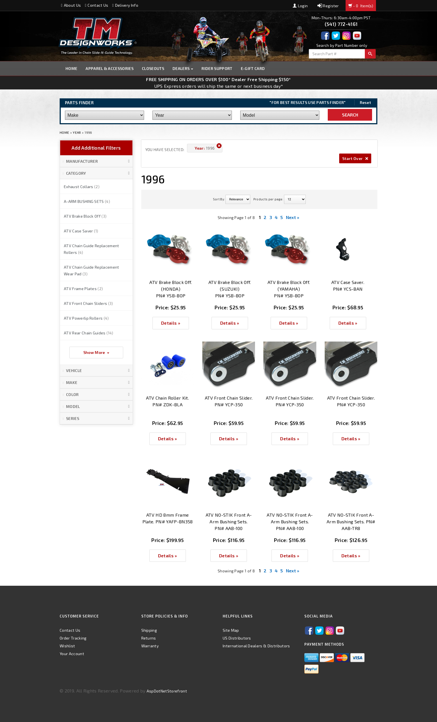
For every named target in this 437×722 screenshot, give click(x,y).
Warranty (150, 645)
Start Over (355, 158)
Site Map (231, 630)
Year (77, 132)
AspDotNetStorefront (167, 691)
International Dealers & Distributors (256, 645)
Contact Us (96, 5)
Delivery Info (125, 5)
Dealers (183, 68)
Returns (148, 638)
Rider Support (216, 68)
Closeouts (153, 68)
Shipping (149, 630)
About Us (71, 5)
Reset (365, 102)
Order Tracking (73, 638)
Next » (293, 217)
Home (71, 68)
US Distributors (237, 638)
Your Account (72, 653)
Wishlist (67, 645)
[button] (96, 161)
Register (328, 5)
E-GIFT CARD (253, 68)
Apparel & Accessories (109, 68)
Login (300, 5)
